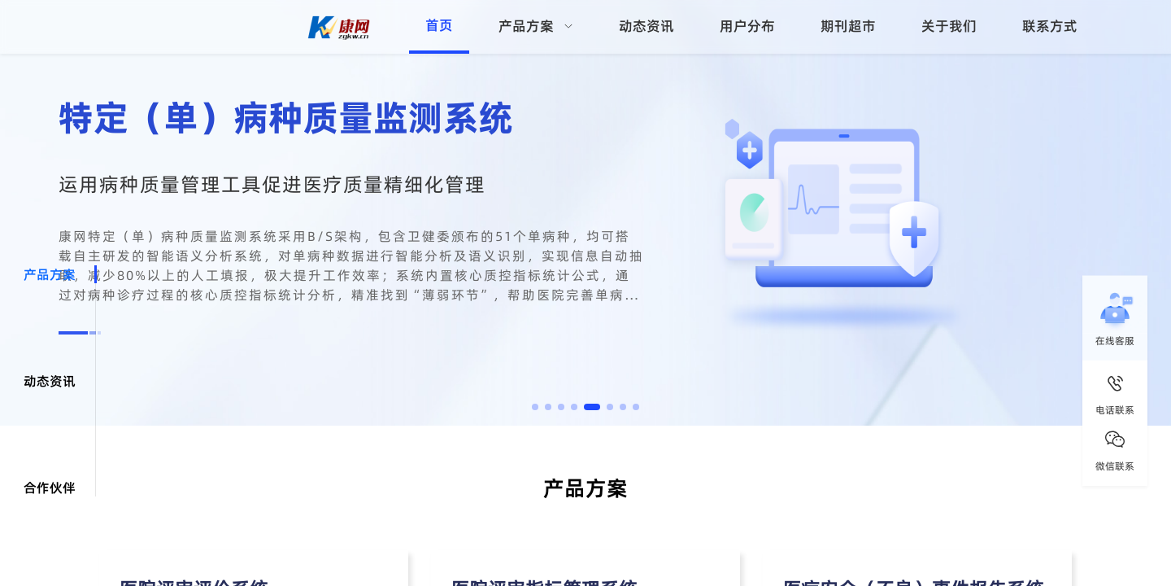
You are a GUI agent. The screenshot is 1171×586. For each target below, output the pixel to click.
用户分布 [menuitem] (747, 26)
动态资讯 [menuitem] (646, 26)
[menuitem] (536, 27)
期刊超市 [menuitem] (848, 26)
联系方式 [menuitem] (1049, 26)
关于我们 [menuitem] (949, 26)
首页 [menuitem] (439, 25)
